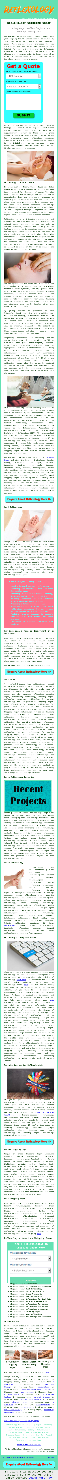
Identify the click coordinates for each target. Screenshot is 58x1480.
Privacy (51, 1457)
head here (21, 980)
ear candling (27, 1392)
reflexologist (39, 140)
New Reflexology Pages (23, 1457)
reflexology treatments (18, 908)
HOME (23, 18)
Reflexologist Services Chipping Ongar (28, 1238)
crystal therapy (42, 1397)
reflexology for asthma (41, 699)
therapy (7, 128)
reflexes (8, 239)
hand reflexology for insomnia (19, 704)
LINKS (29, 18)
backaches (12, 742)
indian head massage (31, 1400)
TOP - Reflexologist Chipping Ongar (21, 1421)
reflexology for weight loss (37, 735)
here (39, 1234)
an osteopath (27, 1407)
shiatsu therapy (20, 1402)
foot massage (45, 915)
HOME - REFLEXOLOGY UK (29, 1445)
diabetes (49, 745)
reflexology (33, 49)
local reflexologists (23, 851)
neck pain (25, 709)
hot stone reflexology (28, 752)
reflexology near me (14, 858)
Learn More (37, 1477)
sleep (6, 730)
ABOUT (35, 18)
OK (50, 1477)
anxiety (26, 760)
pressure (50, 244)
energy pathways (21, 224)
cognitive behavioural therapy (36, 1389)
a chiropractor (43, 1405)
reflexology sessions (42, 138)
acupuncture (43, 1387)
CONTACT (42, 18)
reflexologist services (23, 1226)
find (12, 1203)
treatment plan (46, 321)
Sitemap (6, 1457)
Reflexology (41, 51)
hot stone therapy (13, 1410)
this (26, 985)
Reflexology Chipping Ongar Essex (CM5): (26, 36)
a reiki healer (12, 1394)
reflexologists (46, 898)
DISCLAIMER (50, 18)
